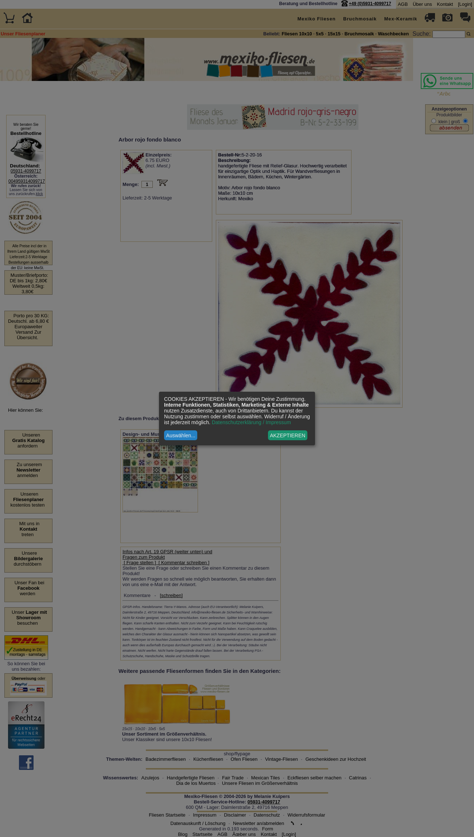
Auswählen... (180, 435)
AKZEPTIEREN (287, 435)
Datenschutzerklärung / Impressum (251, 422)
